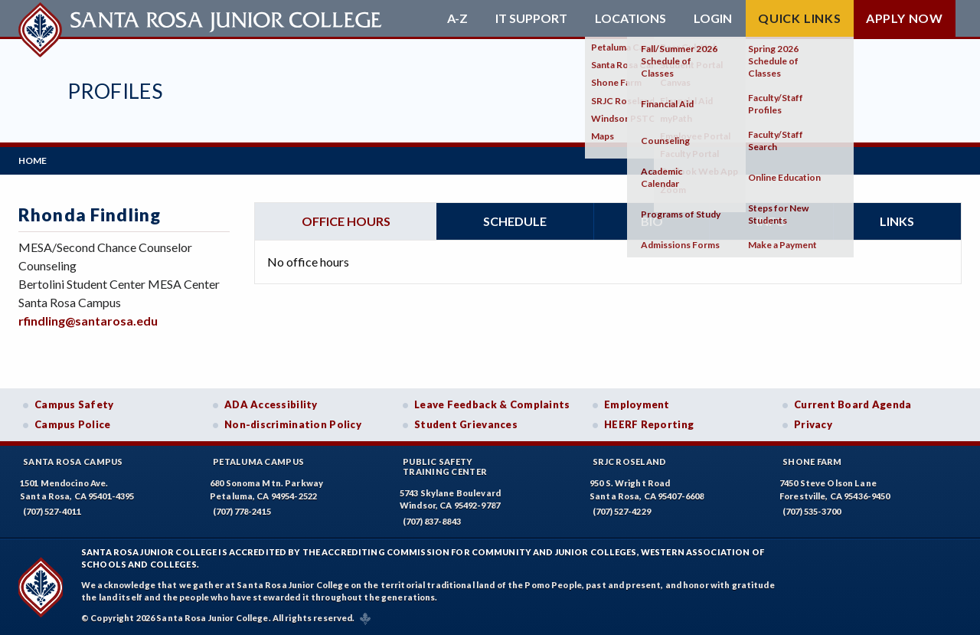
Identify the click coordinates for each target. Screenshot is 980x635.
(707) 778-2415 (242, 511)
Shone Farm (812, 461)
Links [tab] (897, 221)
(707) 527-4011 (52, 511)
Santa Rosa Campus (73, 461)
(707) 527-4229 (622, 511)
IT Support (531, 18)
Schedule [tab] (515, 221)
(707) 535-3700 (811, 511)
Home (32, 160)
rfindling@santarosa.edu (88, 320)
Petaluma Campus (258, 461)
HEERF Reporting (649, 424)
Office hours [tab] (346, 221)
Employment (637, 404)
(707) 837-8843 (432, 521)
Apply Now (904, 18)
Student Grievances (466, 424)
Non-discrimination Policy (292, 424)
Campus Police (72, 424)
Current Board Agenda (853, 404)
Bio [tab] (652, 221)
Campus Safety (74, 404)
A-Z (457, 18)
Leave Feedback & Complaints (492, 404)
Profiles (114, 90)
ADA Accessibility (271, 404)
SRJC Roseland (630, 461)
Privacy (813, 424)
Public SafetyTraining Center (445, 466)
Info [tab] (771, 221)
